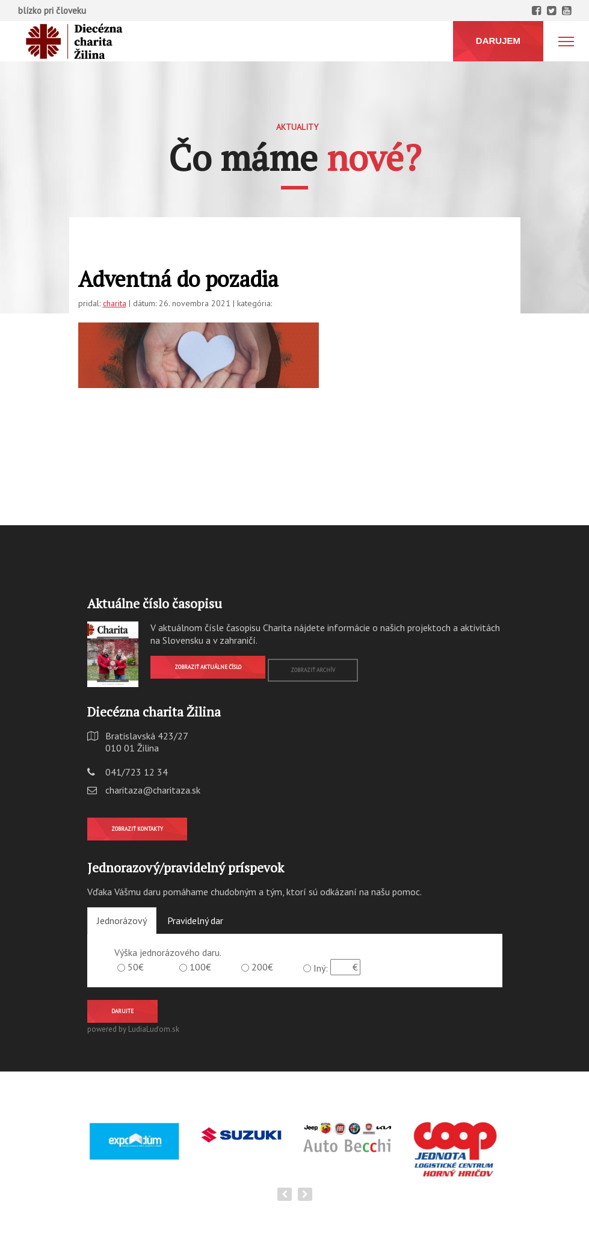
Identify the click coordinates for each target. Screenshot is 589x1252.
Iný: (320, 968)
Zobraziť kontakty (137, 828)
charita (114, 303)
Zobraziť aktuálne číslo (207, 667)
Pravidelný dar (195, 920)
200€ (262, 967)
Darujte (122, 1011)
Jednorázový (122, 920)
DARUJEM (498, 40)
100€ (200, 967)
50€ (136, 967)
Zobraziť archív (313, 670)
